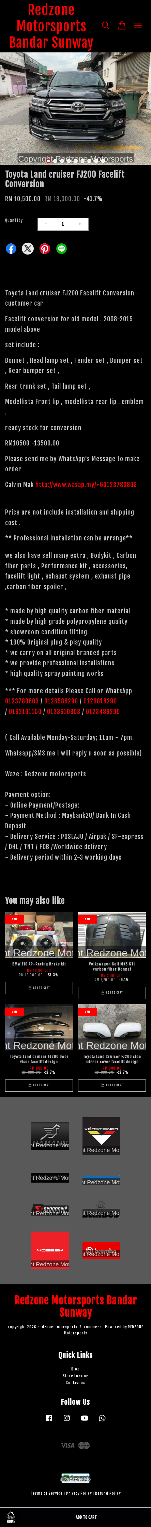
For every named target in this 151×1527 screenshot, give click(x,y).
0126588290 (61, 701)
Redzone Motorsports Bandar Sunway (51, 26)
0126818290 (101, 701)
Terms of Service (47, 1493)
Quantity (14, 220)
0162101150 (24, 711)
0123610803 (63, 711)
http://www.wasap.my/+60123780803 (86, 484)
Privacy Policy (79, 1493)
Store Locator (75, 1376)
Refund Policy (108, 1493)
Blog (75, 1369)
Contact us (75, 1383)
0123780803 (23, 701)
